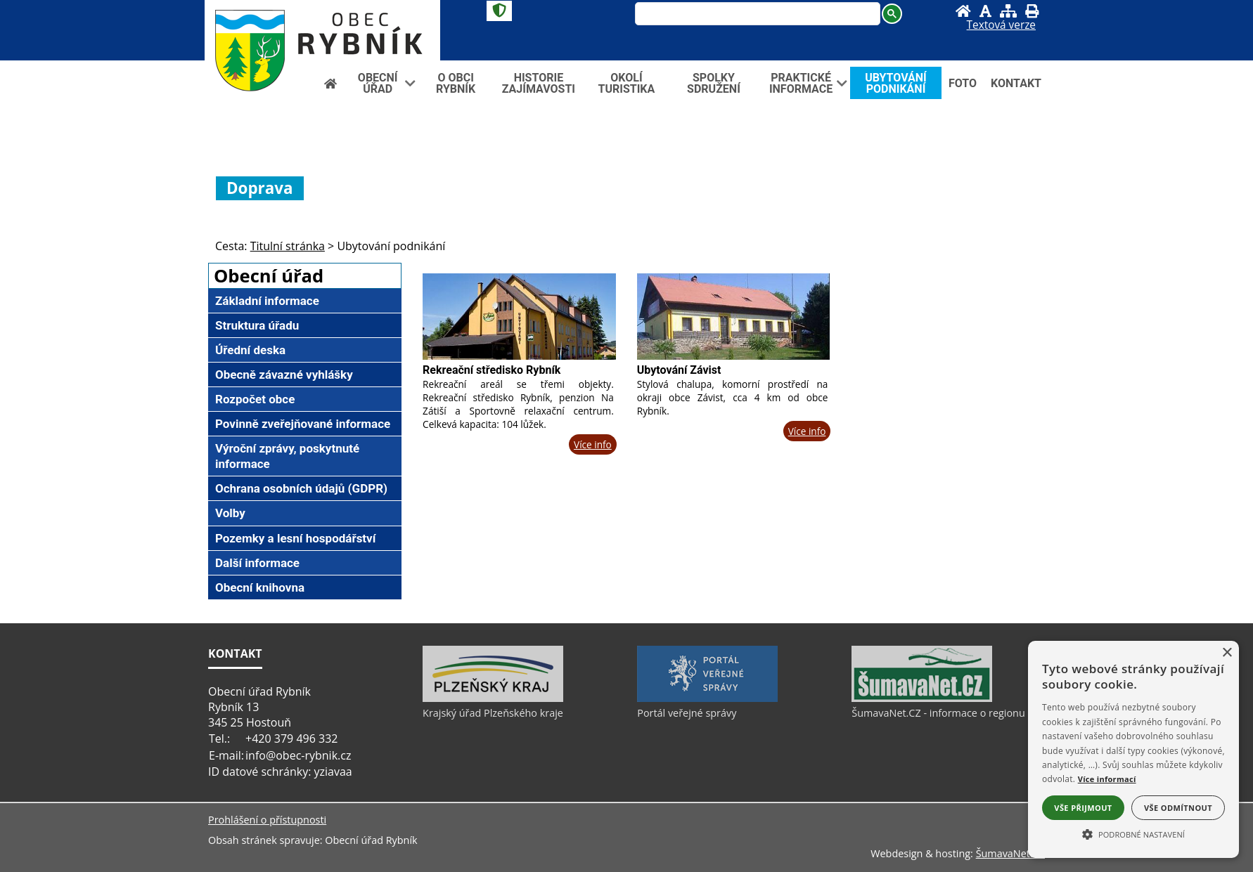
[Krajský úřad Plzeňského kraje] (493, 698)
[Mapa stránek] (1008, 11)
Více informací (1107, 779)
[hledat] (756, 14)
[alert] (1133, 749)
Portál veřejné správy (686, 713)
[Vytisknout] (1032, 11)
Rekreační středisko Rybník (491, 370)
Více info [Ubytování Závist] (807, 431)
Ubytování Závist (679, 370)
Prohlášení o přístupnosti (267, 819)
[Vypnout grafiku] (985, 11)
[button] (1133, 833)
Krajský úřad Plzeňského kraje (493, 713)
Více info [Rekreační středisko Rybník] (593, 444)
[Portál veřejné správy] (707, 698)
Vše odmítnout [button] (1178, 807)
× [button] (1226, 653)
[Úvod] (963, 11)
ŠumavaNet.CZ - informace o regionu (938, 713)
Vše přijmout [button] (1083, 807)
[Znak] (499, 11)
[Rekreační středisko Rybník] (519, 316)
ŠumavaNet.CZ (1010, 853)
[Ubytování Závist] (733, 316)
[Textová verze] (1001, 25)
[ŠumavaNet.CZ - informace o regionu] (922, 698)
